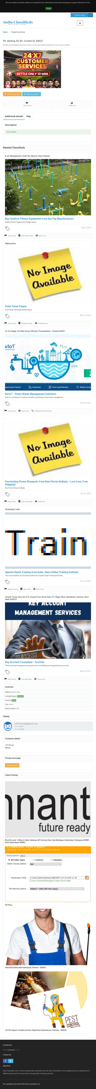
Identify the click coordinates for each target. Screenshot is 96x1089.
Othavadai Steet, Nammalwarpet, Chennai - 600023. (25, 968)
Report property (31, 94)
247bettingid (9, 745)
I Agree (48, 8)
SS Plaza (8, 905)
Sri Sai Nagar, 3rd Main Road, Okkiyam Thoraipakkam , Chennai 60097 (35, 331)
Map (28, 116)
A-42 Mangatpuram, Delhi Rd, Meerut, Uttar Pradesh (27, 156)
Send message (12, 765)
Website (7, 748)
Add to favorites (12, 94)
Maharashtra (10, 243)
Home (5, 32)
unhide (21, 726)
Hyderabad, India (12, 509)
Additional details (14, 116)
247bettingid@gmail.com (26, 723)
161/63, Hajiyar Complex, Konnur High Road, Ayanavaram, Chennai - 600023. (36, 1030)
